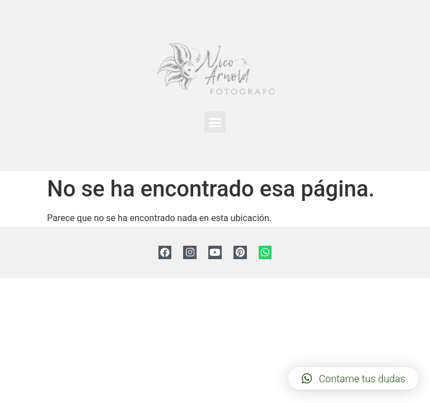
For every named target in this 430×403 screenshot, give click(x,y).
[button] (215, 122)
